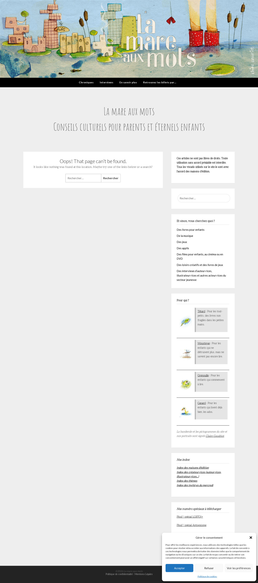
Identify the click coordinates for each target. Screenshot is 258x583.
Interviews (106, 82)
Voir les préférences (239, 568)
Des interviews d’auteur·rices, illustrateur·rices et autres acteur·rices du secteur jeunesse (201, 275)
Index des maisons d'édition (193, 467)
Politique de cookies (207, 576)
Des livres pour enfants (190, 229)
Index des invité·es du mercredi (195, 485)
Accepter (179, 568)
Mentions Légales (143, 574)
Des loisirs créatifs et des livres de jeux (200, 264)
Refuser (209, 568)
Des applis (183, 248)
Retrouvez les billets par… (159, 82)
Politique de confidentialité (119, 574)
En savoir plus (128, 82)
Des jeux (182, 241)
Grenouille (203, 375)
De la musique (185, 235)
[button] (251, 537)
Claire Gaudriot (215, 436)
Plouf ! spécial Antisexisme (191, 525)
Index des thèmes (187, 480)
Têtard (201, 311)
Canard (202, 403)
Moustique (204, 343)
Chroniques (86, 82)
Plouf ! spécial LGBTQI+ (190, 516)
